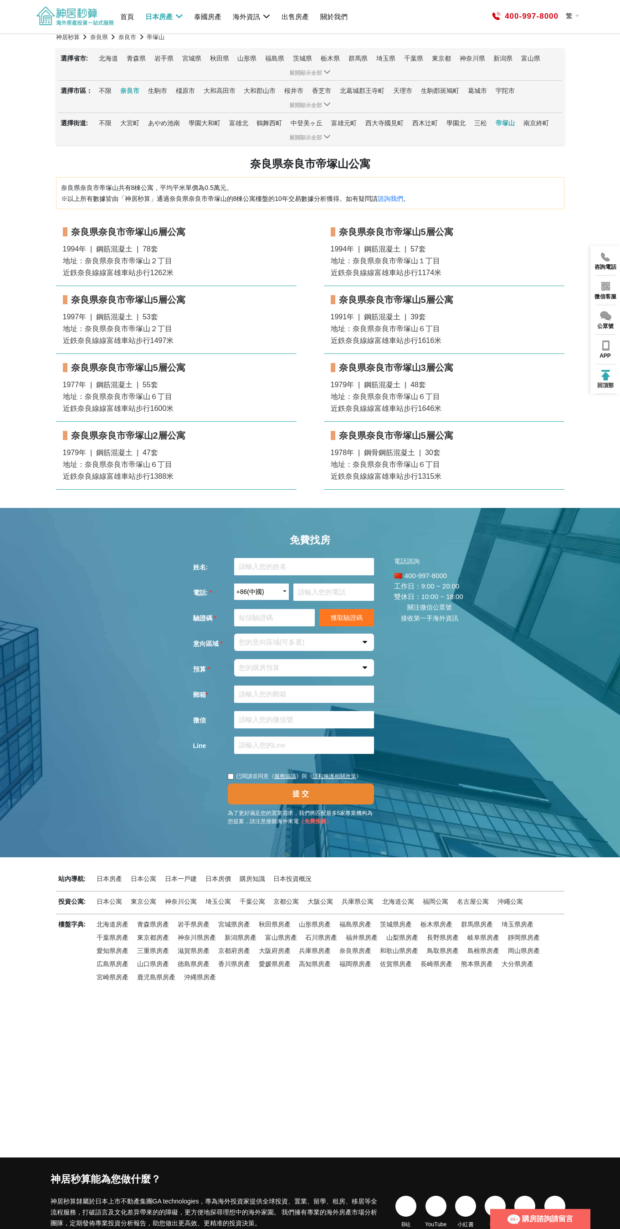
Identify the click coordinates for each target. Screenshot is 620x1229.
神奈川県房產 (197, 937)
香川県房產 (234, 964)
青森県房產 (153, 924)
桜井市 (293, 90)
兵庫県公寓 (358, 901)
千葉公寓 (252, 901)
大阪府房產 (275, 950)
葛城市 (477, 90)
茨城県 (302, 58)
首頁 (127, 16)
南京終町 (536, 123)
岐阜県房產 (483, 937)
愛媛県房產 (275, 964)
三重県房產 (153, 950)
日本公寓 (143, 878)
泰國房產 (207, 16)
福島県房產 (355, 924)
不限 (105, 90)
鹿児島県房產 (156, 977)
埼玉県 (385, 58)
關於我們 (334, 16)
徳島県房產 (194, 964)
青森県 (136, 58)
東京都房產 (153, 937)
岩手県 (164, 58)
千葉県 (413, 58)
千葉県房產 (112, 937)
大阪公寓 (320, 901)
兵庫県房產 (315, 950)
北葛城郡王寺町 (362, 90)
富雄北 (238, 123)
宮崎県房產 (112, 977)
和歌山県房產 (399, 950)
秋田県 (219, 58)
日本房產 (164, 16)
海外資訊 (252, 16)
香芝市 (321, 90)
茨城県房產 (396, 924)
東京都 (441, 58)
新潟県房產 (240, 937)
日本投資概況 (292, 878)
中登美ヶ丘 (307, 123)
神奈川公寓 (181, 901)
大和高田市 (220, 90)
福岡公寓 (435, 901)
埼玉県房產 (517, 924)
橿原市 (185, 90)
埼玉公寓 (218, 901)
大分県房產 (517, 964)
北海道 (108, 58)
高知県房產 (315, 964)
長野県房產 (443, 937)
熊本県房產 (477, 964)
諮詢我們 (390, 198)
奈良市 (129, 90)
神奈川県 (472, 58)
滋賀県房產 (194, 950)
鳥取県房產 (443, 950)
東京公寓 (143, 901)
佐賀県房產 (396, 964)
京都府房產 (234, 950)
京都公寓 (286, 901)
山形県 (246, 58)
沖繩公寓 (510, 901)
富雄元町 (344, 123)
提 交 (300, 794)
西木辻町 (425, 123)
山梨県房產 (402, 937)
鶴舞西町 (269, 123)
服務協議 (285, 776)
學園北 (456, 123)
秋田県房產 (275, 924)
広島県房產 (112, 964)
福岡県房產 (355, 964)
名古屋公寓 (473, 901)
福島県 (274, 58)
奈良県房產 (355, 950)
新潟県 (502, 58)
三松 (480, 123)
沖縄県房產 (200, 977)
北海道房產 (112, 924)
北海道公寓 (398, 901)
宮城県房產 (234, 924)
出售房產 (295, 16)
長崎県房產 (436, 964)
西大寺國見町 (384, 123)
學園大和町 (204, 123)
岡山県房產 (524, 950)
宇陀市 (505, 90)
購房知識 (252, 878)
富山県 (530, 58)
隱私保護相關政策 (334, 776)
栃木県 (330, 58)
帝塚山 (505, 123)
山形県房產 (315, 924)
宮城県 (191, 58)
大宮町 (129, 123)
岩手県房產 (194, 924)
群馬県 (358, 58)
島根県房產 (483, 950)
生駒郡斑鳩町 (440, 90)
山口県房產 (153, 964)
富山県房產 (281, 937)
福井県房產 (362, 937)
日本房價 (218, 878)
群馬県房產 (477, 924)
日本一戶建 (181, 878)
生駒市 (157, 90)
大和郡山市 (260, 90)
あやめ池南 (164, 123)
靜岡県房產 (524, 937)
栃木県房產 (436, 924)
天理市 (402, 90)
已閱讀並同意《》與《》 (295, 776)
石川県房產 (321, 937)
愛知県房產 (112, 950)
